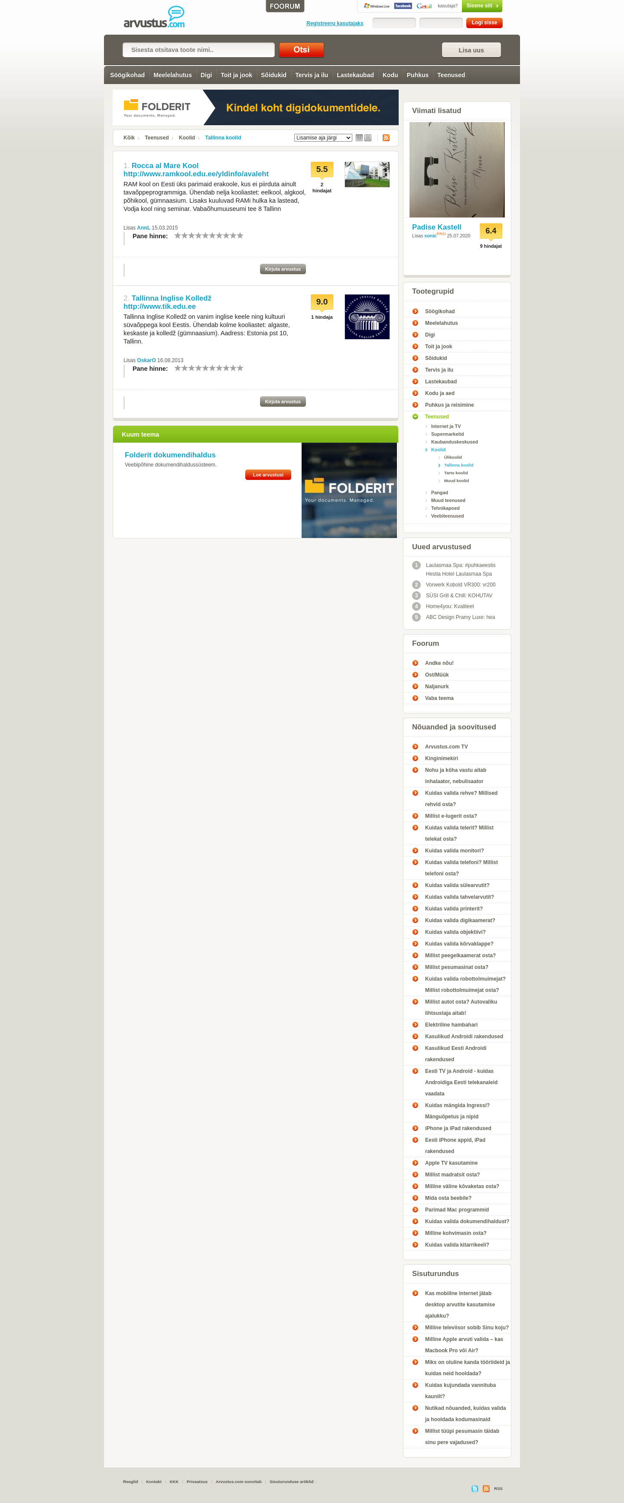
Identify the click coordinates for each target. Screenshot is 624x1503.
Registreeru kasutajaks (334, 23)
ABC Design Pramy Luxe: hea (453, 617)
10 (240, 235)
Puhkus (418, 74)
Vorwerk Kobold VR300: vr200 (454, 584)
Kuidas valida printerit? (454, 909)
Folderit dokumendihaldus (170, 455)
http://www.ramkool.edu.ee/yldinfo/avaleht (196, 174)
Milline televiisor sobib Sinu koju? (467, 1328)
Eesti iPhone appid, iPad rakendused (455, 1145)
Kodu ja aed (440, 393)
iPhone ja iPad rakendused (458, 1128)
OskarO (146, 360)
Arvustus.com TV (446, 747)
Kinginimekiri (441, 758)
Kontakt (154, 1481)
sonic (430, 235)
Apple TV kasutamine (451, 1163)
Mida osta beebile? (448, 1198)
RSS (383, 137)
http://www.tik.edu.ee (160, 306)
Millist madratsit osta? (452, 1175)
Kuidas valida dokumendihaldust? (467, 1221)
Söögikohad (127, 74)
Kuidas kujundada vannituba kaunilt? (460, 1390)
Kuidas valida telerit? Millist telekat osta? (459, 833)
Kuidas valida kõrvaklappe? (459, 944)
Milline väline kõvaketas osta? (462, 1186)
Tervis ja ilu (311, 74)
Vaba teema (439, 698)
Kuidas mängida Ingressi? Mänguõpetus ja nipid (457, 1111)
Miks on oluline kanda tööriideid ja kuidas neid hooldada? (467, 1368)
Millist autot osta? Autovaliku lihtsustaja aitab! (461, 1007)
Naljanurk (437, 686)
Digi (206, 74)
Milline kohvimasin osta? (456, 1233)
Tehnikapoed (445, 508)
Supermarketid (447, 434)
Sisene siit (464, 6)
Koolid (187, 138)
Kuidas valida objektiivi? (455, 932)
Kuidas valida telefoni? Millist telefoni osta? (461, 868)
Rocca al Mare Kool (165, 166)
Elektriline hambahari (451, 1025)
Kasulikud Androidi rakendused (464, 1036)
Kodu (390, 74)
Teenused (451, 74)
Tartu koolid (456, 472)
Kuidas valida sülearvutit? (457, 885)
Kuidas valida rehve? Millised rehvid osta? (461, 798)
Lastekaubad (355, 74)
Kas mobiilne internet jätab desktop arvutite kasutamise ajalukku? (460, 1304)
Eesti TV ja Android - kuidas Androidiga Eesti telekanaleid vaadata (461, 1082)
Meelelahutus (172, 74)
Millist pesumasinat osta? (456, 967)
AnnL (143, 228)
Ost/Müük (437, 675)
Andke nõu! (439, 663)
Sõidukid (273, 74)
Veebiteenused (447, 515)
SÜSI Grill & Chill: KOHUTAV (452, 595)
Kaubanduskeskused (454, 441)
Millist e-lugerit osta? (451, 816)
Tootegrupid (433, 291)
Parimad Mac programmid (457, 1210)
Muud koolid (456, 480)
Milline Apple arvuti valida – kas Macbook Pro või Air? (464, 1345)
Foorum (425, 643)
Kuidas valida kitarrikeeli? (457, 1245)
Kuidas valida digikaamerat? (460, 920)
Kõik (129, 138)
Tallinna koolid (223, 138)
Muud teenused (448, 500)
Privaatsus (197, 1481)
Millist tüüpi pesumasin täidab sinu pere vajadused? (462, 1436)
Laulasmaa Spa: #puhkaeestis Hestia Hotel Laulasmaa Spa (454, 569)
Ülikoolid (453, 457)
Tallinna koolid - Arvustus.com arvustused (160, 17)
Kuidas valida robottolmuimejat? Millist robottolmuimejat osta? (465, 984)
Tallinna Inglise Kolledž (171, 298)
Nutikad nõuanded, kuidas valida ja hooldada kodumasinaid (465, 1413)
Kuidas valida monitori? (454, 851)
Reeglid (130, 1481)
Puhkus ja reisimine (449, 405)
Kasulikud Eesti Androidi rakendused (456, 1053)
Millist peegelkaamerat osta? (460, 955)
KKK (174, 1481)
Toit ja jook (236, 74)
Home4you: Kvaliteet (443, 606)
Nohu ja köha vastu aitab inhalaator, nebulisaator (455, 775)
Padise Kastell (437, 227)
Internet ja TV (446, 426)
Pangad (439, 492)
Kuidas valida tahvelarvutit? (459, 897)
